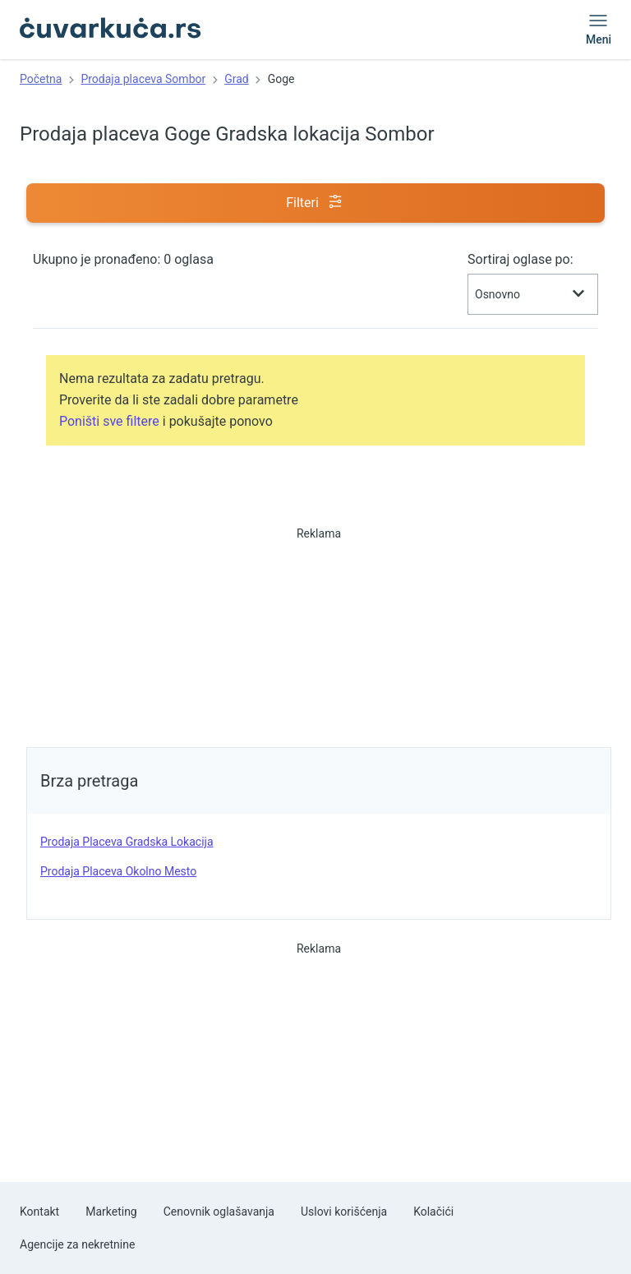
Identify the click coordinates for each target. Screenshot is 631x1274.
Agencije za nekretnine (77, 1244)
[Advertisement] (318, 632)
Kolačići (433, 1211)
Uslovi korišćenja (344, 1211)
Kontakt (39, 1211)
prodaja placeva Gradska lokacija (127, 841)
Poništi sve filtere (109, 421)
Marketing (111, 1211)
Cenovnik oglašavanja (219, 1211)
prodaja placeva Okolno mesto (118, 871)
